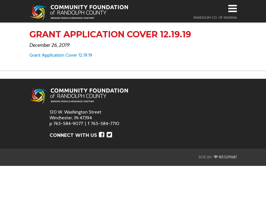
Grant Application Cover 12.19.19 (60, 55)
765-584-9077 (68, 123)
